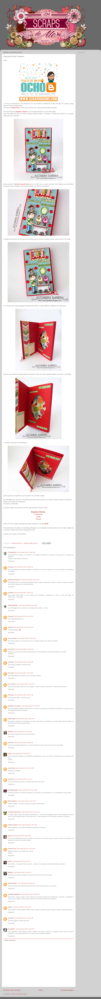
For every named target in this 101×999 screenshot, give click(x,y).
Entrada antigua (67, 990)
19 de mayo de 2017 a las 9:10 (26, 552)
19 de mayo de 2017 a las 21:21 (21, 753)
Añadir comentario (10, 940)
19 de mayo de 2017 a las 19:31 (22, 731)
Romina (10, 731)
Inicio (41, 990)
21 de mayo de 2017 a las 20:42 (22, 907)
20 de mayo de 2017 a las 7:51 (23, 779)
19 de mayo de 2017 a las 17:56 (24, 695)
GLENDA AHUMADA (14, 894)
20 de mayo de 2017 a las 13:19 (28, 790)
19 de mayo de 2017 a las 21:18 (24, 742)
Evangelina (11, 929)
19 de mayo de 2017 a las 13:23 (24, 616)
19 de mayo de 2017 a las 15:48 (24, 649)
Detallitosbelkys (13, 790)
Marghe (10, 872)
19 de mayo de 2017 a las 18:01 (30, 706)
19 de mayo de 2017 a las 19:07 (25, 718)
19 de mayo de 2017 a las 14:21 (27, 638)
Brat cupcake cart (23, 184)
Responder (11, 561)
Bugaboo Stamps (22, 111)
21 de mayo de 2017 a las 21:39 (24, 918)
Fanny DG (11, 649)
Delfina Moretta (13, 605)
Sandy (10, 907)
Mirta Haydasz (12, 801)
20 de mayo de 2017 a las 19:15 (21, 835)
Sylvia (10, 835)
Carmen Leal (12, 848)
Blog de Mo (15, 107)
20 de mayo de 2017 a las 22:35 (25, 848)
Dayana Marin (12, 883)
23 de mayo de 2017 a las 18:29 (25, 929)
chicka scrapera (13, 825)
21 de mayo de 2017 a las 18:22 (30, 894)
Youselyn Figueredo (14, 812)
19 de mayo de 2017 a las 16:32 (23, 673)
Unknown (11, 567)
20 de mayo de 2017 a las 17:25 (30, 812)
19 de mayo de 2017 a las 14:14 (24, 627)
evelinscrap (11, 768)
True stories (11, 684)
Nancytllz (11, 673)
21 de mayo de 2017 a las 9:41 (26, 883)
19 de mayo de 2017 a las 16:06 (24, 662)
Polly (9, 753)
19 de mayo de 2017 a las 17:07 (25, 684)
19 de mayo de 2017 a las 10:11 (24, 567)
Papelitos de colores (14, 706)
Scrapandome (12, 552)
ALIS (46, 524)
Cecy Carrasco (12, 638)
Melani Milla (11, 718)
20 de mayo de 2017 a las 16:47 (26, 801)
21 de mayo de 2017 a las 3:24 (21, 861)
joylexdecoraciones (14, 579)
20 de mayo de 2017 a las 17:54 (27, 825)
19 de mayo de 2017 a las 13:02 (27, 605)
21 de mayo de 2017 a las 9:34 (22, 872)
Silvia (9, 861)
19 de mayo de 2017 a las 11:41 (24, 592)
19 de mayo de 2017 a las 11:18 (30, 579)
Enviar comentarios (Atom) (19, 994)
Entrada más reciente (12, 990)
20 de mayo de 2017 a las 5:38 (25, 768)
